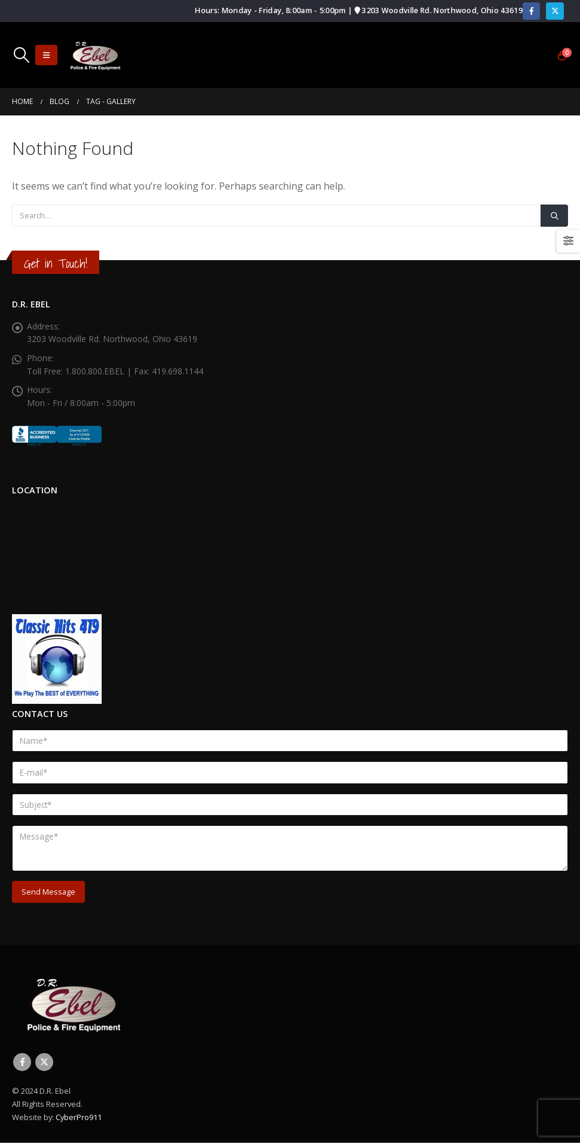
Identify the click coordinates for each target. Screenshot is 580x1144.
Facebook (22, 1063)
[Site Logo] (95, 55)
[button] (21, 55)
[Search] (554, 215)
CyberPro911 (79, 1118)
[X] (554, 11)
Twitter (44, 1063)
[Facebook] (531, 11)
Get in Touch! (55, 263)
